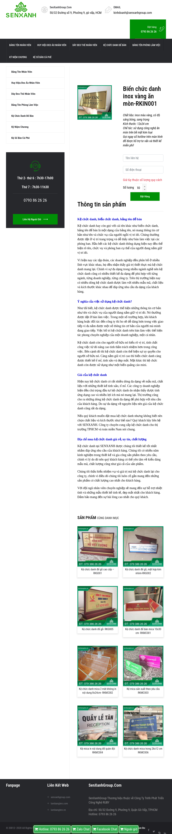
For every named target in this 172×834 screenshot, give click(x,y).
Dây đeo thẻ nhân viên (84, 45)
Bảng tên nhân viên (20, 45)
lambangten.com (59, 803)
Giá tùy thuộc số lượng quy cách (142, 180)
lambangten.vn (58, 809)
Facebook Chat (105, 829)
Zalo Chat (81, 829)
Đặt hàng (145, 196)
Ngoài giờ (128, 829)
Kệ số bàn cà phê (42, 57)
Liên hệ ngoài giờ (35, 223)
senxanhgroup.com (60, 797)
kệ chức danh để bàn (114, 45)
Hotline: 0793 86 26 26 (52, 829)
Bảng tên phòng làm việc (146, 45)
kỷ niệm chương (18, 57)
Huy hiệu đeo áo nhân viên (51, 45)
